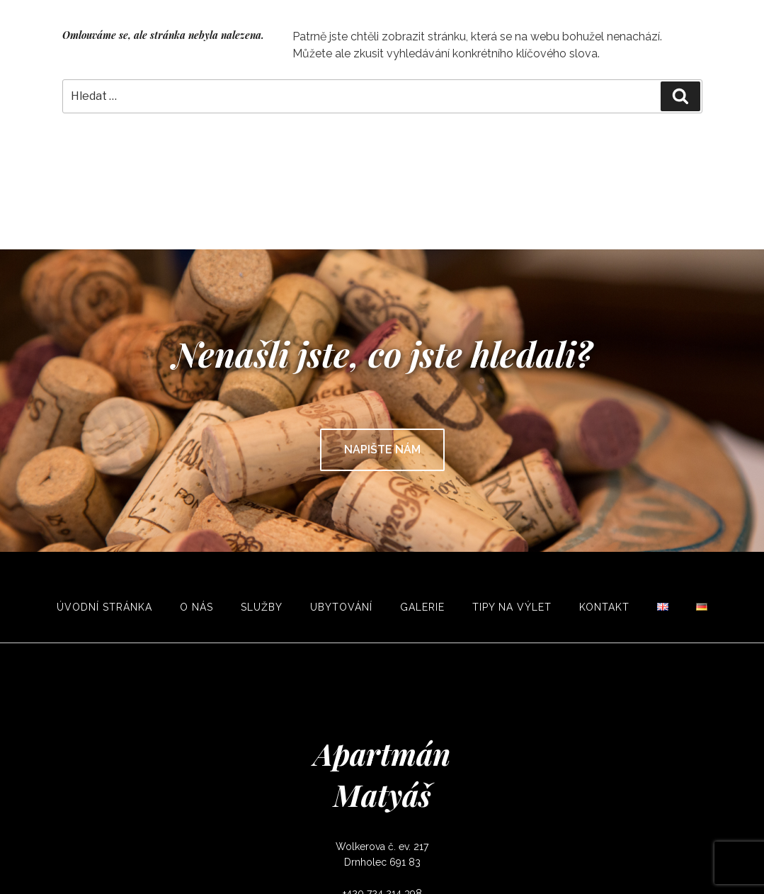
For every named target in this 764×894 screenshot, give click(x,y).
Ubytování (341, 607)
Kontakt (604, 607)
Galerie (422, 607)
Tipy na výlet (512, 607)
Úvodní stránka (104, 607)
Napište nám (382, 449)
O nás (196, 607)
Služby (262, 607)
